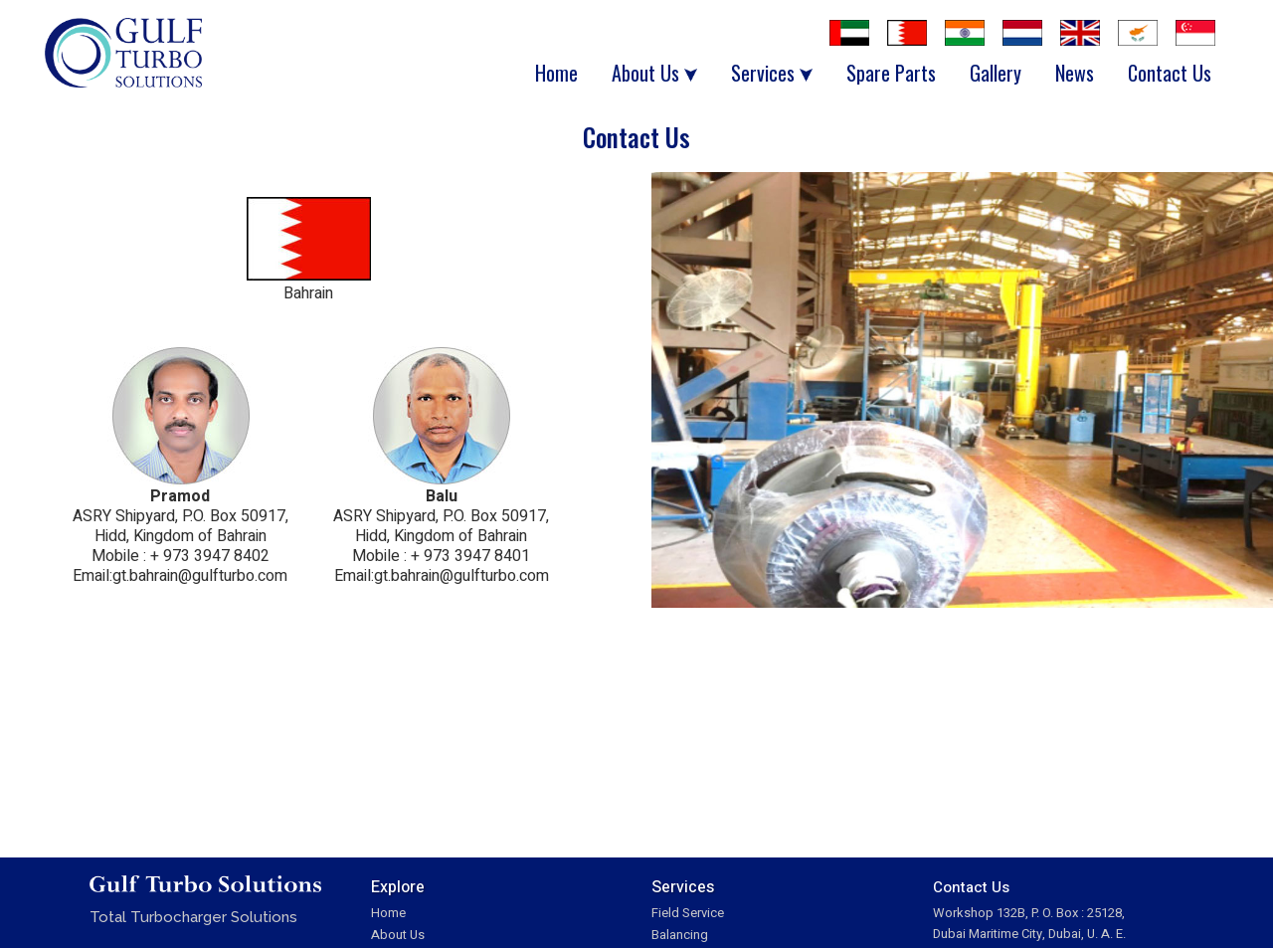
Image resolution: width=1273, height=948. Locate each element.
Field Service (687, 912)
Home (388, 912)
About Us (398, 934)
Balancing (679, 934)
